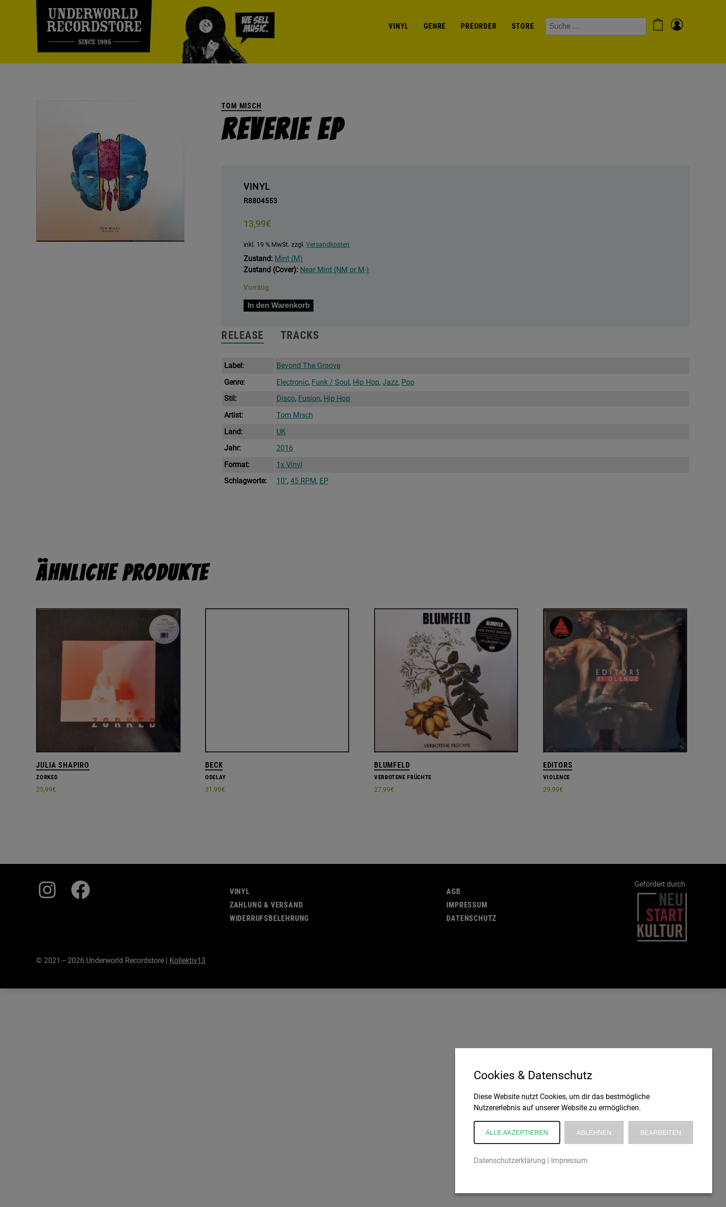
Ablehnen (593, 1132)
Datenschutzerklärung (509, 1160)
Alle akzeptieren (517, 1132)
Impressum (569, 1160)
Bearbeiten (661, 1132)
